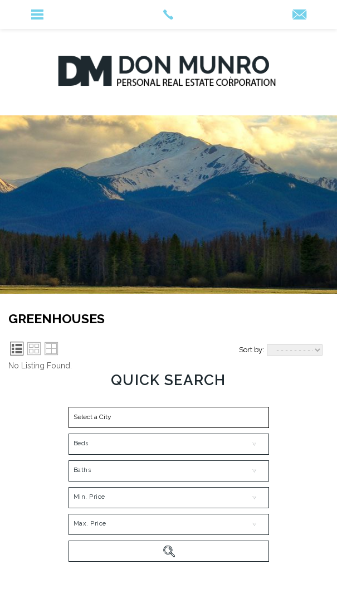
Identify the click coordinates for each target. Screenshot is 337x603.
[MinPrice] (169, 497)
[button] (169, 417)
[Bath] (169, 471)
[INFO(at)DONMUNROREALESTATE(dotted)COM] (299, 15)
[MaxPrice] (169, 524)
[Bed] (169, 444)
